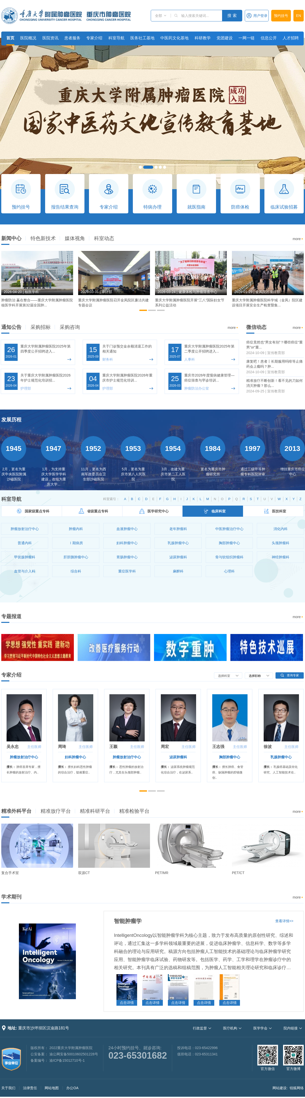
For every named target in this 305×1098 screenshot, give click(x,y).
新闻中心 (11, 238)
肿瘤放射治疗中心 (24, 757)
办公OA (72, 1088)
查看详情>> (284, 921)
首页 (10, 38)
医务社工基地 (142, 38)
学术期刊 (11, 896)
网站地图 (52, 1088)
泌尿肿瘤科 (178, 757)
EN (298, 16)
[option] (37, 281)
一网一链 (246, 38)
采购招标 (40, 327)
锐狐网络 (297, 1088)
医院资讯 (50, 38)
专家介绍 (94, 38)
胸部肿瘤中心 (229, 757)
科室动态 (104, 238)
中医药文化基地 (174, 38)
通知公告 (11, 327)
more (298, 239)
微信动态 (256, 327)
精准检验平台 (134, 811)
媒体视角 (75, 238)
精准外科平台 (16, 811)
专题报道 (11, 616)
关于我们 (8, 1088)
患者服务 (72, 38)
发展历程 (11, 419)
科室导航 (116, 38)
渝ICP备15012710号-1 (67, 1060)
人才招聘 (291, 38)
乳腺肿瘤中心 (281, 757)
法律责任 (30, 1088)
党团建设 (225, 38)
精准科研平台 (95, 811)
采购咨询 (70, 327)
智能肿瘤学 (128, 921)
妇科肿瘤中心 (75, 757)
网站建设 (279, 1088)
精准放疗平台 (56, 811)
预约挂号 (281, 16)
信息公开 (269, 38)
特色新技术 (43, 238)
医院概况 (28, 38)
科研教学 (203, 38)
